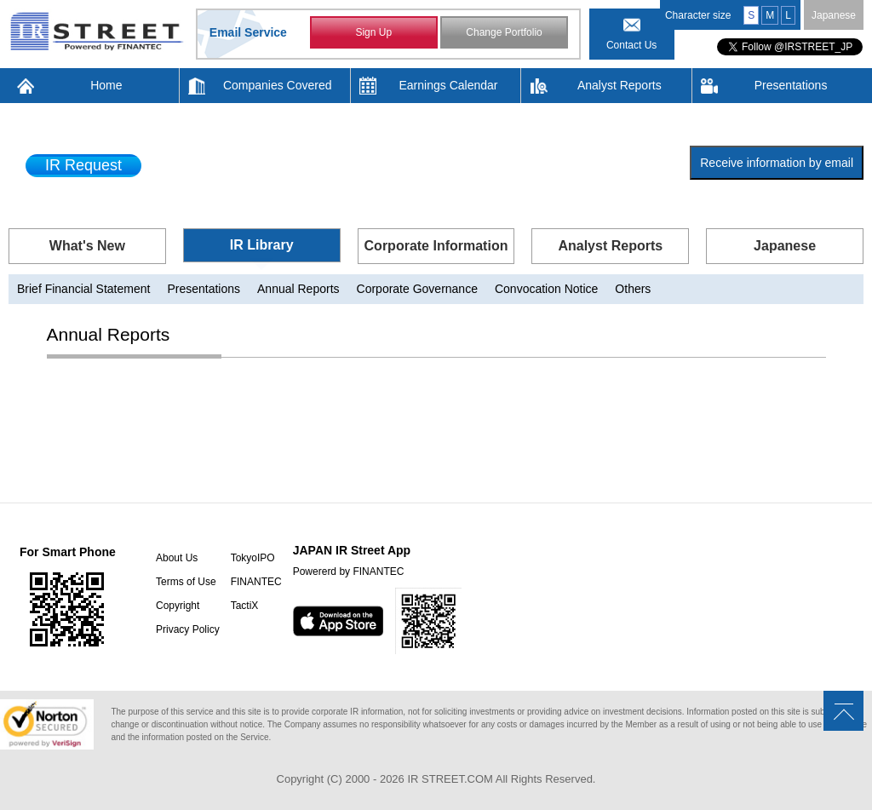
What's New (87, 245)
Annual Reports (298, 289)
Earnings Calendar (448, 85)
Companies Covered (277, 85)
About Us (177, 558)
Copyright (177, 606)
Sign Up (373, 32)
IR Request (83, 165)
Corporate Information (436, 245)
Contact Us (631, 45)
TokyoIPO (253, 558)
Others (633, 289)
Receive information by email (776, 162)
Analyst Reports (619, 85)
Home (106, 85)
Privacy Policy (188, 629)
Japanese (834, 15)
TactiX (245, 606)
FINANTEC (256, 582)
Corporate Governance (417, 289)
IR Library (262, 245)
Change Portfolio (504, 32)
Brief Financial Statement (83, 289)
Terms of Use (186, 582)
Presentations (791, 85)
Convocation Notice (546, 289)
